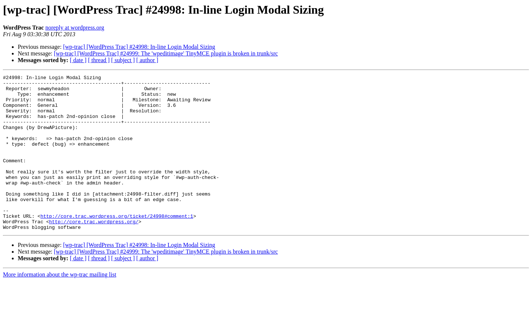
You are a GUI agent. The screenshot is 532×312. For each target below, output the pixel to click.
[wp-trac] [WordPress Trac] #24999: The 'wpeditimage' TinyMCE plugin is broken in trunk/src (166, 53)
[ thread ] (99, 60)
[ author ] (147, 60)
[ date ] (78, 60)
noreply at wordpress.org (74, 27)
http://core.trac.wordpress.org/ (94, 251)
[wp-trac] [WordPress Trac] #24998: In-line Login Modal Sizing (139, 47)
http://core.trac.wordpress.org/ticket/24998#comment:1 (116, 244)
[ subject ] (123, 60)
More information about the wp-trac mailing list (59, 305)
